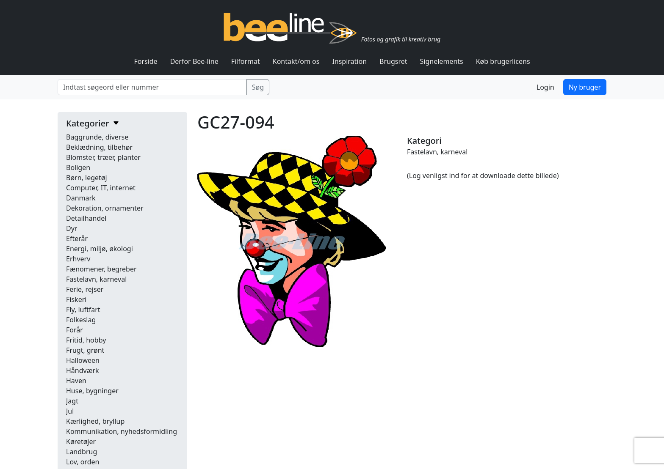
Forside (145, 61)
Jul (70, 411)
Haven (76, 380)
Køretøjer (81, 441)
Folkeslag (81, 319)
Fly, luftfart (83, 309)
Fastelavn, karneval (96, 279)
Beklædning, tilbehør (99, 147)
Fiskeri (76, 299)
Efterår (77, 238)
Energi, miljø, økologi (99, 248)
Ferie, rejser (84, 289)
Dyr (71, 228)
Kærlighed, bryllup (95, 421)
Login (545, 87)
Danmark (81, 198)
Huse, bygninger (92, 390)
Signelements (441, 61)
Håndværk (82, 370)
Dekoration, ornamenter (105, 208)
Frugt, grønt (85, 350)
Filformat (245, 61)
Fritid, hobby (86, 340)
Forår (74, 330)
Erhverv (78, 258)
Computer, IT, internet (101, 187)
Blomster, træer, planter (103, 157)
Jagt (72, 401)
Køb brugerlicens (503, 61)
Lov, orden (82, 461)
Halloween (83, 360)
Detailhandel (86, 218)
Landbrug (81, 451)
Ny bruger (585, 87)
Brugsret (393, 61)
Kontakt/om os (296, 61)
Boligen (78, 167)
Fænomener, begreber (101, 269)
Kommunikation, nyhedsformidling (121, 431)
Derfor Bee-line (194, 61)
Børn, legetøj (86, 177)
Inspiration (349, 61)
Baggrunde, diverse (97, 137)
